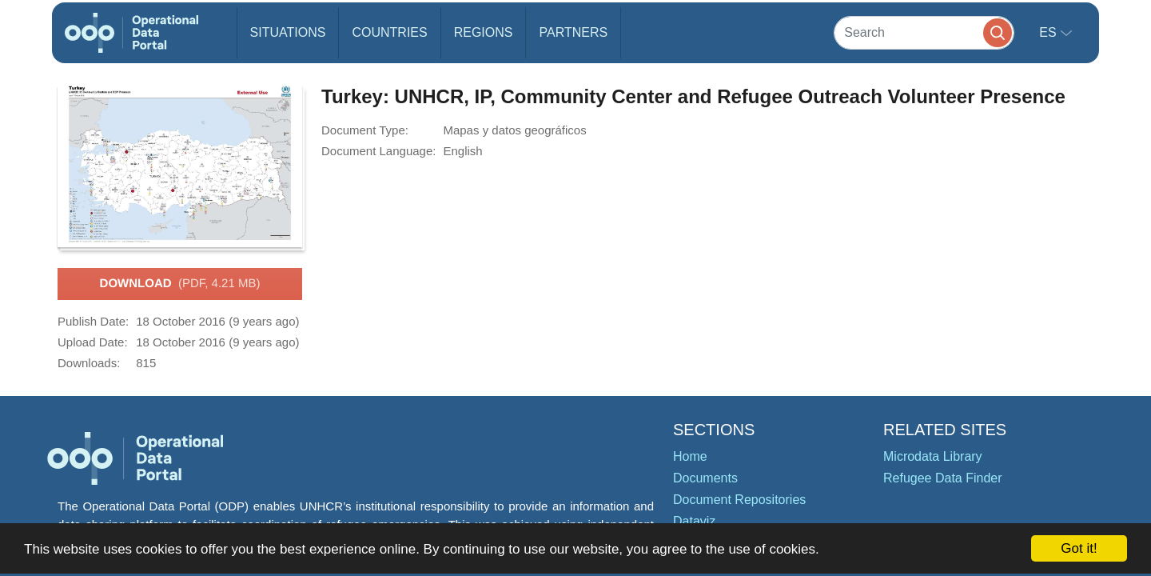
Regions (483, 32)
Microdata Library (932, 456)
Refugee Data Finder (942, 478)
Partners (573, 32)
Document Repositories (739, 499)
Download (180, 284)
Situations (288, 32)
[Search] (924, 32)
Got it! (1079, 548)
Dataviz (694, 521)
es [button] (1049, 32)
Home (690, 456)
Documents (705, 478)
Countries (389, 32)
